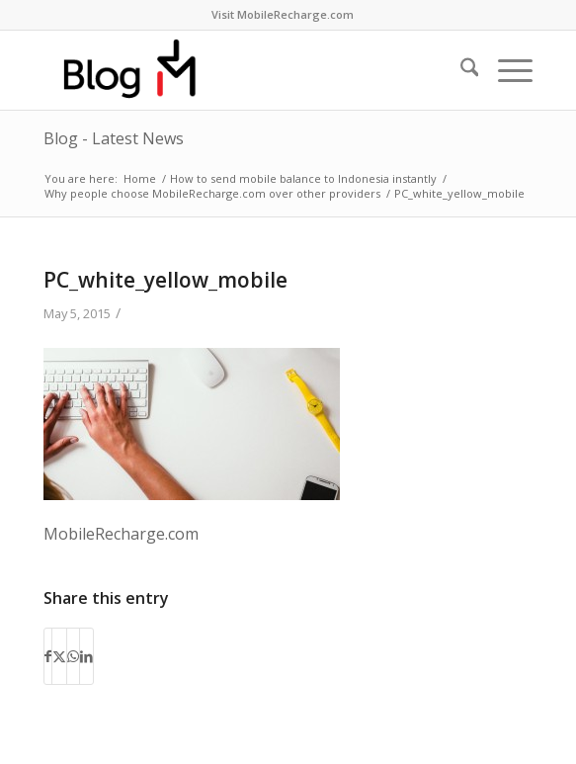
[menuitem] (283, 15)
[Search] (460, 70)
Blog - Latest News (113, 138)
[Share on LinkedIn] (86, 656)
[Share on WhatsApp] (73, 656)
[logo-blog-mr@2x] (239, 70)
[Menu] (505, 70)
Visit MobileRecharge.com (282, 14)
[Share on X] (59, 656)
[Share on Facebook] (47, 656)
